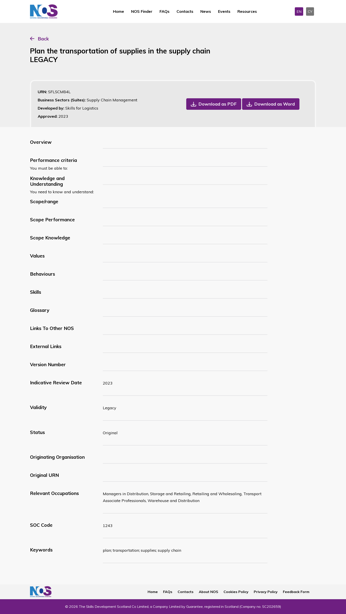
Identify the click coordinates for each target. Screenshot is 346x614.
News (205, 11)
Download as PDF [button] (217, 104)
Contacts (185, 11)
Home (118, 11)
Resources (247, 11)
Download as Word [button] (274, 104)
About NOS (208, 591)
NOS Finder (141, 11)
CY (310, 11)
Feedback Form (296, 591)
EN (299, 11)
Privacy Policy (266, 591)
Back (43, 39)
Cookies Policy (236, 591)
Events (224, 11)
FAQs (164, 11)
